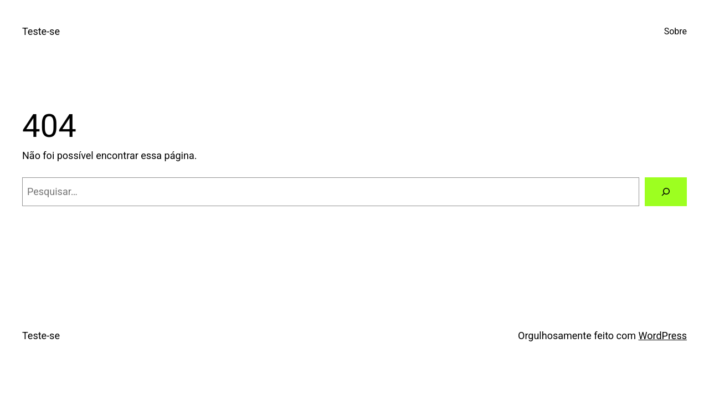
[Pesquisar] (666, 191)
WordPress (663, 335)
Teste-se (41, 31)
